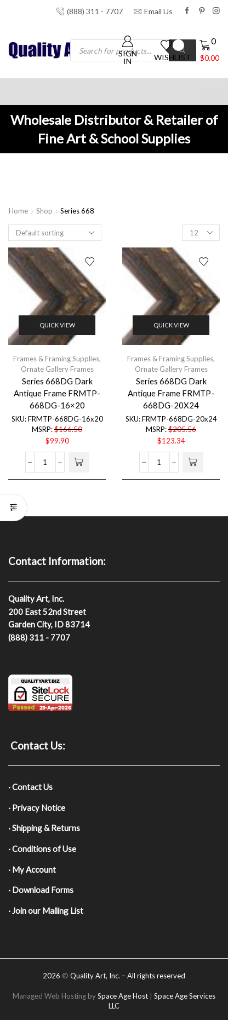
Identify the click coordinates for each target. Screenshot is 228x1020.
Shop (44, 210)
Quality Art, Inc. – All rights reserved (127, 975)
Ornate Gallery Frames (57, 369)
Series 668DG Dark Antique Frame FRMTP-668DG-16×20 (57, 393)
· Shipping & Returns (44, 828)
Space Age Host (123, 996)
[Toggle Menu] (214, 93)
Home (18, 210)
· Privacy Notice (36, 807)
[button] (79, 462)
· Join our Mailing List (45, 910)
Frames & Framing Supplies (56, 358)
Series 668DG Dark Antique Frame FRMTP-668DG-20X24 (171, 393)
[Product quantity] (45, 462)
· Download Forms (40, 890)
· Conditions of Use (42, 849)
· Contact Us (30, 787)
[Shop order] (54, 232)
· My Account (32, 869)
